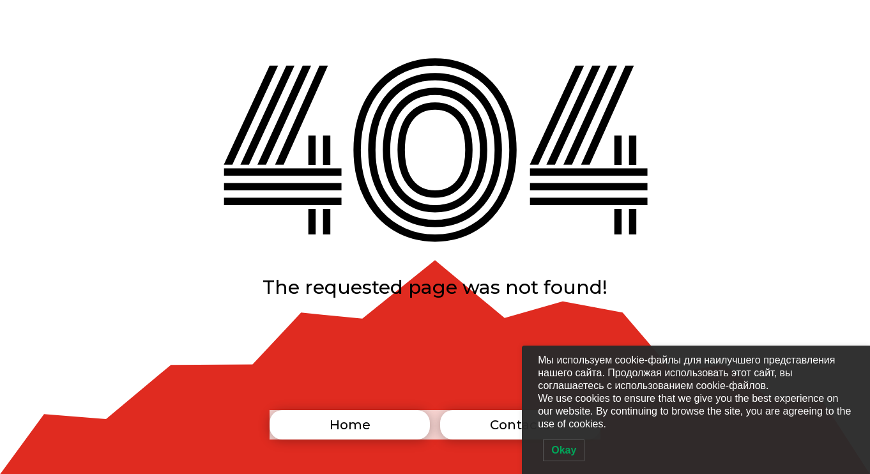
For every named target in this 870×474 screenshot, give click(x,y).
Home (350, 424)
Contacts (520, 424)
